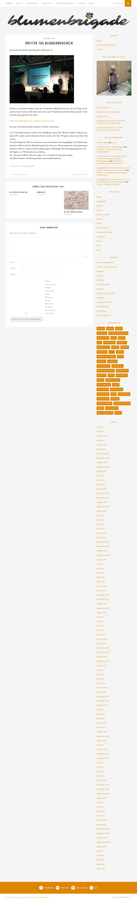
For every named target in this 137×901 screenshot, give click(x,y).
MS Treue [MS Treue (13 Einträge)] (101, 375)
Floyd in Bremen (103, 284)
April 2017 (100, 524)
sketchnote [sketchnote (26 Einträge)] (103, 389)
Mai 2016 (100, 573)
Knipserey (101, 297)
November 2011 (103, 754)
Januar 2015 (101, 643)
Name (12, 262)
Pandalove (41, 192)
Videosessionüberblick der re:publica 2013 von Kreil (32, 120)
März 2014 (101, 683)
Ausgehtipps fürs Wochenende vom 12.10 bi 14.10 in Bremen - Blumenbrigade (113, 180)
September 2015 (103, 608)
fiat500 (99, 223)
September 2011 (103, 758)
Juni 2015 (100, 621)
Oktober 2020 (102, 436)
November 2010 (103, 789)
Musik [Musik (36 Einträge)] (111, 375)
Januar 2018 (101, 489)
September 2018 (103, 467)
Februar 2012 (102, 749)
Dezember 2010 (103, 785)
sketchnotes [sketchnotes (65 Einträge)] (116, 389)
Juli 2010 (100, 802)
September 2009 (103, 842)
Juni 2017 (100, 515)
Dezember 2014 (103, 648)
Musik (91, 3)
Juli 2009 (100, 851)
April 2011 (100, 771)
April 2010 (100, 811)
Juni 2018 (100, 475)
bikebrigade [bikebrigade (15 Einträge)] (109, 342)
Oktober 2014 (102, 656)
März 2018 (101, 484)
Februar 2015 (102, 639)
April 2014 (100, 679)
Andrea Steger (102, 142)
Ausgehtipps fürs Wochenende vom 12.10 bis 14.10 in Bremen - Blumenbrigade (113, 169)
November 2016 (103, 546)
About (99, 40)
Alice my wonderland (105, 262)
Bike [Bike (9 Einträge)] (99, 342)
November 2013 (103, 701)
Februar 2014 (102, 687)
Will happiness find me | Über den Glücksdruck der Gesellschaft (110, 121)
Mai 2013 (100, 709)
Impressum (28, 897)
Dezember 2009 (103, 829)
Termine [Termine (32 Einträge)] (115, 399)
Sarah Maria (102, 311)
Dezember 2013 (103, 696)
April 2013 (100, 714)
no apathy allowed (104, 302)
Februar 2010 (102, 820)
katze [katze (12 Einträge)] (120, 357)
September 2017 (103, 506)
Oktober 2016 (102, 551)
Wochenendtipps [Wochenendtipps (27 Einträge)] (105, 413)
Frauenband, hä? (103, 107)
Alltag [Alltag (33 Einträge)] (119, 328)
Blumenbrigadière (28, 166)
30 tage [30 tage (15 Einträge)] (101, 328)
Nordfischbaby (103, 306)
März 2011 (101, 776)
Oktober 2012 (102, 732)
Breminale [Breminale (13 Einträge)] (102, 352)
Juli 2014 (100, 670)
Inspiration (47, 3)
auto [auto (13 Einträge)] (113, 338)
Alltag (19, 3)
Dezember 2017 (103, 493)
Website (13, 274)
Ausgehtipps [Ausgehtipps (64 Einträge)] (103, 338)
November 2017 (103, 498)
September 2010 (103, 793)
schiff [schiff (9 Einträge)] (115, 385)
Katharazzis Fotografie (106, 293)
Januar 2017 (101, 537)
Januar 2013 (101, 727)
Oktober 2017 (102, 502)
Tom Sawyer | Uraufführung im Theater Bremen (110, 162)
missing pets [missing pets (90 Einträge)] (122, 371)
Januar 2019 (101, 449)
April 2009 (100, 864)
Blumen (100, 205)
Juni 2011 (100, 762)
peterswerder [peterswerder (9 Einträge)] (104, 385)
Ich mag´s (100, 289)
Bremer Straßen (103, 214)
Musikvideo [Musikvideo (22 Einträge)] (122, 375)
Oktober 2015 (102, 603)
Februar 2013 (102, 723)
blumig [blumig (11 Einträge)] (115, 347)
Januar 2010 (101, 824)
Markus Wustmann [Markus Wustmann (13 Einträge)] (106, 371)
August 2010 (101, 798)
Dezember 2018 (103, 453)
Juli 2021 (100, 427)
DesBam (100, 275)
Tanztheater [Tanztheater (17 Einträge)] (103, 399)
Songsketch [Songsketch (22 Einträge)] (103, 394)
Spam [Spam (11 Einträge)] (113, 394)
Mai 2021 (100, 431)
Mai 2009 (100, 860)
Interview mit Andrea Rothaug (109, 112)
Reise (99, 245)
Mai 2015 (100, 626)
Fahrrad (81, 3)
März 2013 (101, 718)
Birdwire (100, 271)
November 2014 (103, 652)
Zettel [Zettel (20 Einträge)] (118, 413)
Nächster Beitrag (80, 174)
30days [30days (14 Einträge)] (110, 328)
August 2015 (101, 612)
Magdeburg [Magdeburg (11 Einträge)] (118, 366)
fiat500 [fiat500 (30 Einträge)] (120, 352)
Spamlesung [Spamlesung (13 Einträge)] (124, 394)
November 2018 (103, 458)
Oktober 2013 (102, 705)
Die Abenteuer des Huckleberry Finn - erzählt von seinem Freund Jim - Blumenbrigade (112, 158)
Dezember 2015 (103, 595)
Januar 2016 (101, 590)
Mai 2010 (100, 807)
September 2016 (103, 555)
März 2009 (101, 868)
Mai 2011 (100, 767)
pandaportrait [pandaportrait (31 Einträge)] (112, 380)
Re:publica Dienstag (18, 192)
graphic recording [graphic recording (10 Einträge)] (106, 357)
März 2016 (101, 581)
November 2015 (103, 599)
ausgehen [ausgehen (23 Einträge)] (102, 333)
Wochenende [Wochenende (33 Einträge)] (111, 408)
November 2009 (103, 833)
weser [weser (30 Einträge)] (100, 408)
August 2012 (101, 740)
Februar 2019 (102, 445)
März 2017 (101, 528)
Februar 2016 (102, 586)
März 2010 (101, 815)
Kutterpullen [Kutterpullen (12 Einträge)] (103, 366)
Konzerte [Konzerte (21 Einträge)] (112, 361)
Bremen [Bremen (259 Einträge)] (124, 347)
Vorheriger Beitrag (19, 174)
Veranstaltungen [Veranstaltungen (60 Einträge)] (122, 403)
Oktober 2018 (102, 462)
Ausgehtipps (32, 3)
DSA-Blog (100, 280)
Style (99, 250)
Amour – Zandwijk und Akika (108, 184)
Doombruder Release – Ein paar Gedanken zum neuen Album (110, 128)
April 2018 (100, 480)
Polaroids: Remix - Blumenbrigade (110, 147)
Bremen (9, 3)
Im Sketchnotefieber (73, 212)
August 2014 (101, 665)
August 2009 (101, 846)
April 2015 (100, 630)
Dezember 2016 (103, 542)
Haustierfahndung (65, 3)
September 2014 (103, 661)
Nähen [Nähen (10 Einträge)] (100, 380)
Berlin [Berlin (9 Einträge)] (121, 338)
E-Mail (13, 268)
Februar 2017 (102, 533)
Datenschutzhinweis (41, 897)
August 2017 (101, 511)
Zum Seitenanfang (122, 897)
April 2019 (100, 440)
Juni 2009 (100, 855)
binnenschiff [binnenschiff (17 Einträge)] (103, 347)
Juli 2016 (100, 564)
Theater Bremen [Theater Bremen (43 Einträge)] (104, 403)
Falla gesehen (102, 116)
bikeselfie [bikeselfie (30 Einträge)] (122, 342)
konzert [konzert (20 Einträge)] (101, 361)
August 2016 (101, 559)
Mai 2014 (100, 674)
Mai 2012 (100, 745)
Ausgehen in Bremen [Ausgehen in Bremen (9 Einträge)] (118, 333)
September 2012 (103, 736)
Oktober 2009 (102, 838)
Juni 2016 (100, 568)
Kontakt (100, 49)
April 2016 (100, 577)
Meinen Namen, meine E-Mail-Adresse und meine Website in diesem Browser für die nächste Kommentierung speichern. (50, 297)
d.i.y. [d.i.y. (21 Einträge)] (112, 352)
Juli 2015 (100, 617)
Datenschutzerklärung (106, 45)
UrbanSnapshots (104, 315)
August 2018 (101, 471)
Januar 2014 (101, 692)
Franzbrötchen (103, 228)
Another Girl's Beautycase (107, 267)
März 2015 (101, 634)
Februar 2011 (102, 780)
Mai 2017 (100, 520)
